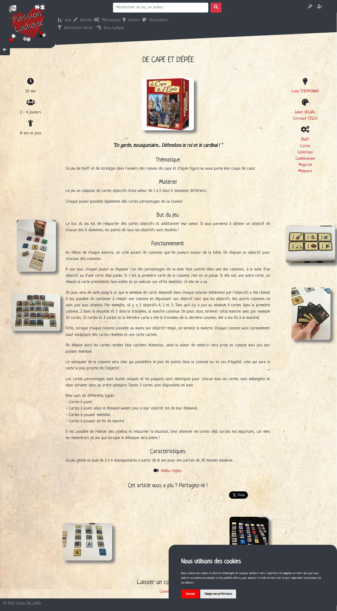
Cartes (305, 146)
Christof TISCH (305, 118)
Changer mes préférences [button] (218, 594)
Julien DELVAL (305, 112)
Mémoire (305, 171)
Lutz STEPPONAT (305, 91)
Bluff (305, 139)
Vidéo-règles (171, 471)
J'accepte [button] (190, 594)
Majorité (305, 165)
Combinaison (305, 159)
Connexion (167, 592)
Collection (305, 152)
